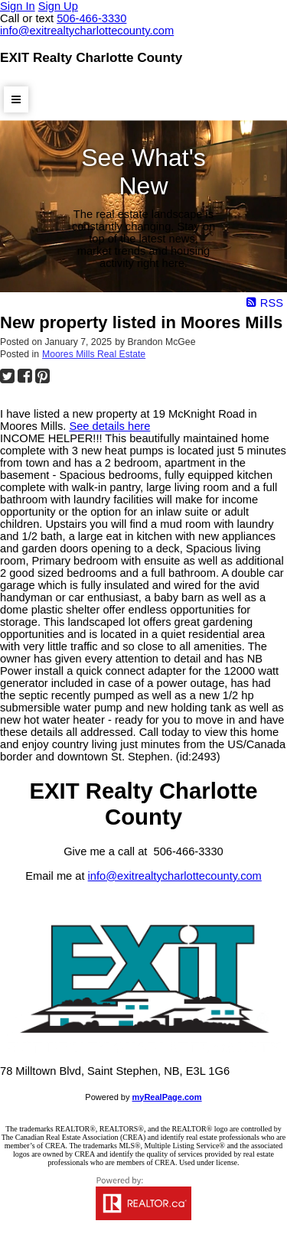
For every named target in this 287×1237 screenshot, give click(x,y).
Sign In (17, 6)
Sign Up (58, 6)
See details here (109, 426)
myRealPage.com (167, 1097)
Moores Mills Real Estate (93, 354)
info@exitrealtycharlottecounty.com (175, 876)
